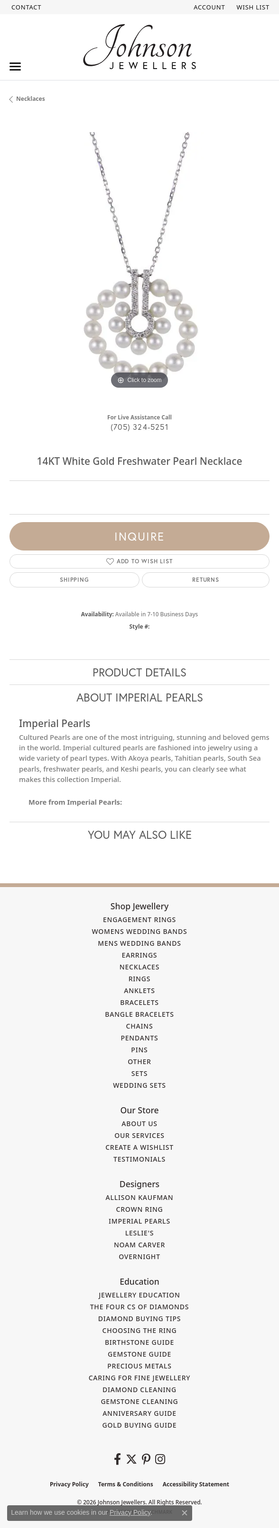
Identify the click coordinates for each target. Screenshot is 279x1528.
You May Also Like (140, 834)
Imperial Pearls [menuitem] (139, 1221)
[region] (139, 261)
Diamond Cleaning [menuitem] (139, 1389)
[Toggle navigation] (15, 66)
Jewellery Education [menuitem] (139, 1294)
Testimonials (139, 1159)
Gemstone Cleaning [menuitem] (139, 1401)
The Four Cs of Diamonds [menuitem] (139, 1306)
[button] (208, 7)
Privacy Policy (69, 1484)
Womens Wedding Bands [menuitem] (139, 931)
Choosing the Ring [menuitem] (139, 1330)
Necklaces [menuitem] (139, 966)
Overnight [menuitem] (139, 1256)
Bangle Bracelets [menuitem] (139, 1014)
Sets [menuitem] (139, 1073)
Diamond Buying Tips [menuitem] (139, 1318)
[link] (25, 7)
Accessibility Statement (196, 1484)
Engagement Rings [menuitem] (139, 919)
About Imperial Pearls (139, 697)
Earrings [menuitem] (140, 955)
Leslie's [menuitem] (139, 1232)
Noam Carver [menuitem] (139, 1244)
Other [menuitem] (139, 1061)
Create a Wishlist (139, 1147)
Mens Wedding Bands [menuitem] (139, 943)
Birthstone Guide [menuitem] (139, 1342)
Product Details (139, 672)
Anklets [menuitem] (139, 990)
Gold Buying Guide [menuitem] (139, 1425)
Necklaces (30, 99)
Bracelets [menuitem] (139, 1002)
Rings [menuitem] (140, 978)
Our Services (139, 1135)
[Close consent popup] (184, 1513)
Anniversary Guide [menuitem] (139, 1413)
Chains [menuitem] (139, 1026)
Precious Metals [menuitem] (139, 1365)
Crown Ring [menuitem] (139, 1209)
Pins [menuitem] (139, 1049)
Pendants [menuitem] (139, 1037)
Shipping (74, 579)
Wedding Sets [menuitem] (139, 1085)
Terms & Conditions (125, 1484)
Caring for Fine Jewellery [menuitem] (140, 1377)
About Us (139, 1123)
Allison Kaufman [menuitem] (140, 1197)
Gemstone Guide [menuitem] (139, 1354)
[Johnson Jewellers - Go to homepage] (139, 47)
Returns (205, 579)
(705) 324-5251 (139, 427)
